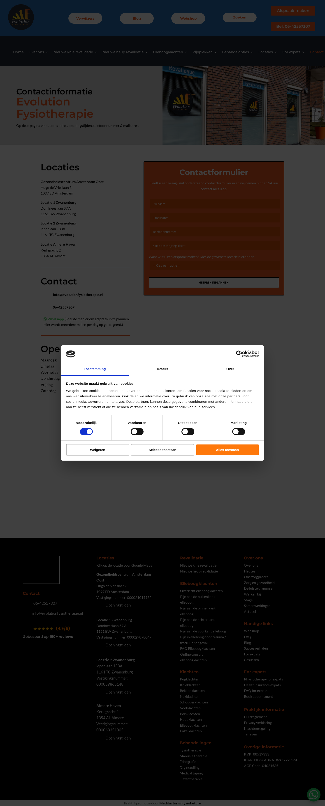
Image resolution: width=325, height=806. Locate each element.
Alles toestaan (227, 450)
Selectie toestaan (162, 450)
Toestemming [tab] (95, 369)
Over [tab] (230, 369)
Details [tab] (162, 369)
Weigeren (97, 450)
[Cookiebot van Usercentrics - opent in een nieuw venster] (239, 353)
